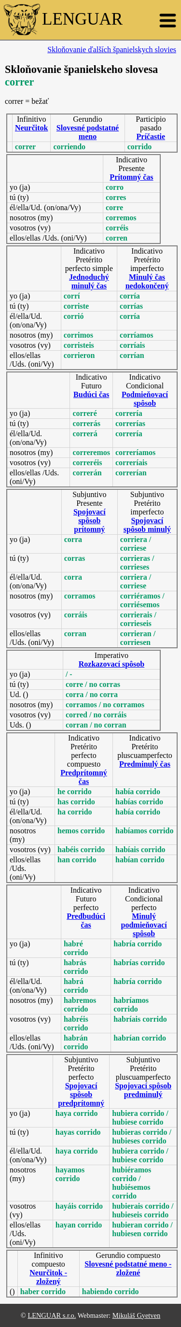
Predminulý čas (144, 764)
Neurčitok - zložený (48, 1277)
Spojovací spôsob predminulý (143, 1090)
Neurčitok (31, 128)
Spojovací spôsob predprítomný (81, 1094)
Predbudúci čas (86, 920)
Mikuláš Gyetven (136, 1315)
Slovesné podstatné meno (87, 132)
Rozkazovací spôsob (111, 664)
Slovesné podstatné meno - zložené (127, 1268)
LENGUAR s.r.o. (52, 1315)
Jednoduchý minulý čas (89, 281)
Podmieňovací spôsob (145, 398)
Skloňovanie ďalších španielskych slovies (111, 49)
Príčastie (151, 136)
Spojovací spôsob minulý (147, 524)
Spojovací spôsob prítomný (89, 520)
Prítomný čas (131, 177)
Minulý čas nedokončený (147, 281)
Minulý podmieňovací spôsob (144, 925)
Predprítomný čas (83, 777)
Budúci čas (91, 394)
